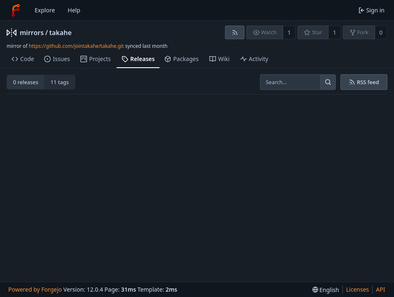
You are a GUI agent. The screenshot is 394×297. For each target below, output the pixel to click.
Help (74, 10)
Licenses (357, 289)
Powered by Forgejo (35, 289)
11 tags (60, 82)
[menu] (325, 290)
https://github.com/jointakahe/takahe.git (76, 46)
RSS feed (364, 82)
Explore (45, 10)
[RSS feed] (234, 32)
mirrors (32, 32)
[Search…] (328, 82)
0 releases (25, 82)
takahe (60, 32)
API (380, 289)
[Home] (15, 10)
